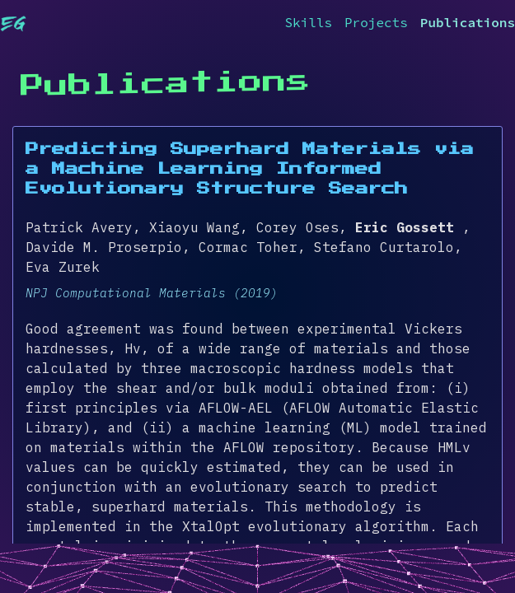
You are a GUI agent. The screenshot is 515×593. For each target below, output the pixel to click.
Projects (376, 22)
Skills (308, 22)
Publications (467, 22)
